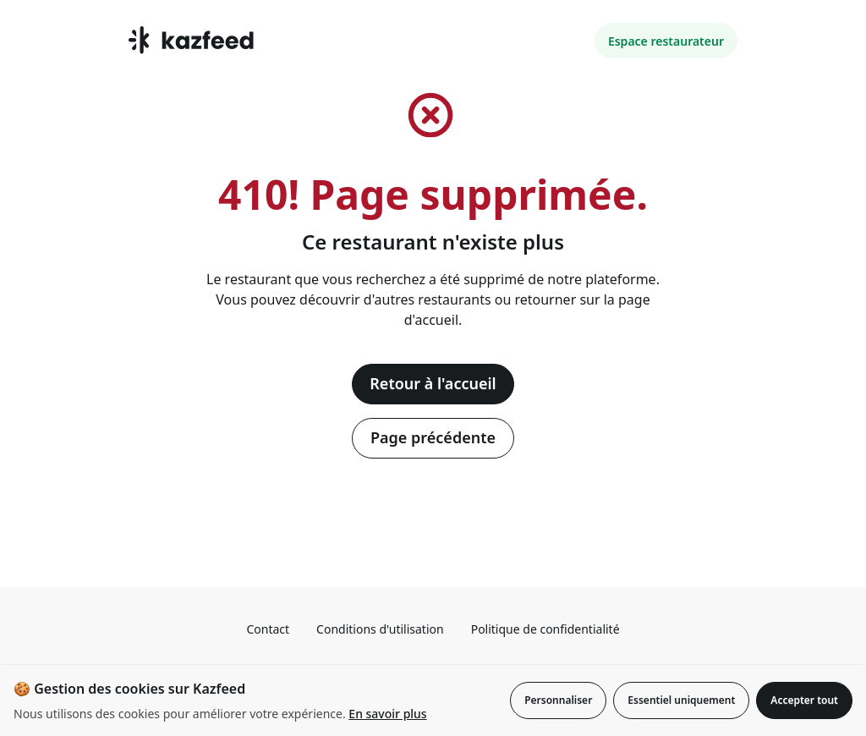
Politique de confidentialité (545, 629)
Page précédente (433, 437)
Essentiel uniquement (681, 700)
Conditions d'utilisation (380, 629)
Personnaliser (558, 700)
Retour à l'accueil (433, 383)
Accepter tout (804, 700)
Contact (267, 629)
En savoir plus (387, 714)
